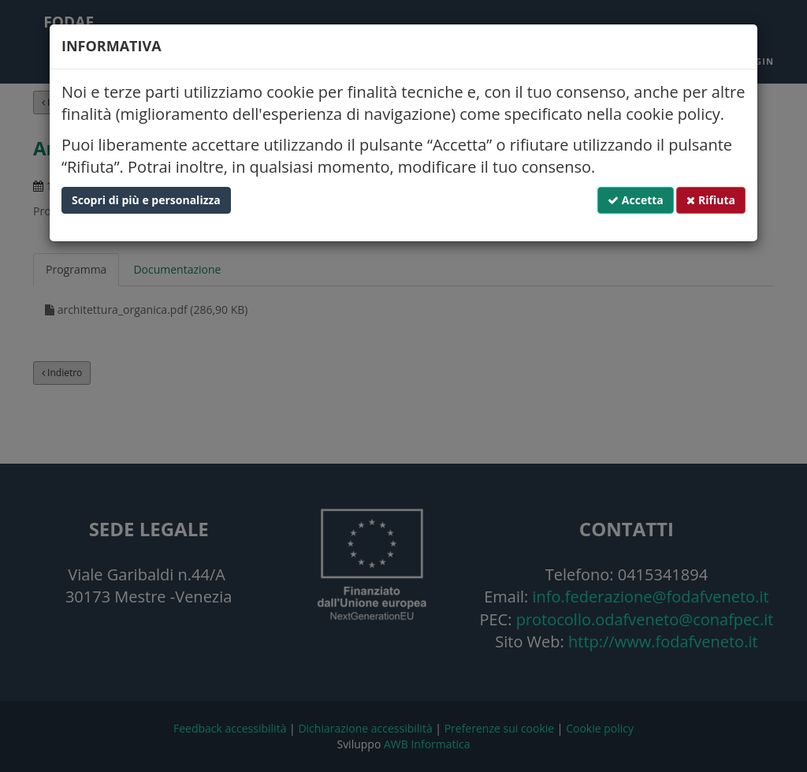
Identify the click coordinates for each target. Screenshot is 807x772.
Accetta (636, 199)
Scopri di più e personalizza (146, 199)
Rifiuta (710, 199)
